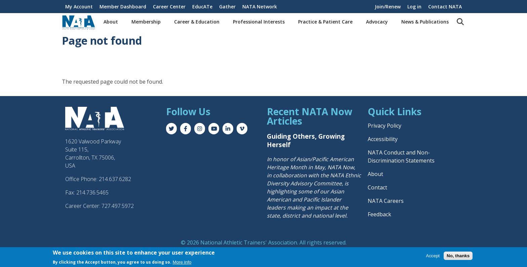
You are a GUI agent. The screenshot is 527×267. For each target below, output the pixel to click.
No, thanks (458, 255)
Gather (227, 6)
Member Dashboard (122, 6)
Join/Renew (388, 6)
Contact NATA (445, 6)
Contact (377, 187)
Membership (146, 21)
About (111, 21)
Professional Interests (259, 21)
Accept (433, 255)
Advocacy (377, 21)
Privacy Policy (384, 125)
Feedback (379, 214)
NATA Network (259, 6)
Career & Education (196, 21)
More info (182, 262)
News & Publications (425, 21)
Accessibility (383, 139)
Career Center (169, 6)
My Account (79, 6)
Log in (414, 6)
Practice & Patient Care (325, 21)
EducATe (202, 6)
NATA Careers (386, 201)
